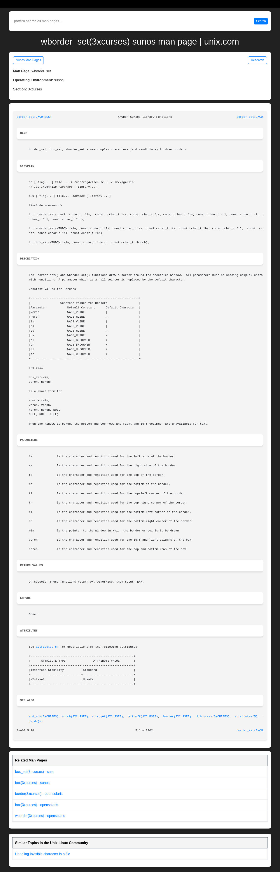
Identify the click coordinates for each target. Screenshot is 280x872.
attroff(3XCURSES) (143, 716)
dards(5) (36, 721)
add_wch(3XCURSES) (44, 716)
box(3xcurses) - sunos (32, 783)
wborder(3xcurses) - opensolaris (40, 816)
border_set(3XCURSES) (34, 117)
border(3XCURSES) (177, 716)
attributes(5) (47, 647)
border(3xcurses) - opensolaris (39, 794)
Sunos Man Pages (28, 60)
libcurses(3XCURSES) (213, 716)
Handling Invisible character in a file (42, 854)
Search (261, 21)
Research (257, 60)
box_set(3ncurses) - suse (34, 771)
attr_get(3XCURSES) (107, 716)
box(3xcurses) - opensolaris (36, 805)
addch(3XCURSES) (75, 716)
